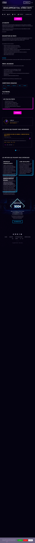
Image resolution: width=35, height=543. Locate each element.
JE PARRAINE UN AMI (28, 14)
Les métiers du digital (19, 237)
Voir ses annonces (13, 123)
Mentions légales (27, 237)
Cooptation (11, 237)
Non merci (25, 540)
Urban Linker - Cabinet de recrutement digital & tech (9, 5)
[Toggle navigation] (32, 2)
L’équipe (6, 237)
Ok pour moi (20, 540)
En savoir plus (17, 221)
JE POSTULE (18, 19)
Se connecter (27, 2)
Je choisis (30, 540)
